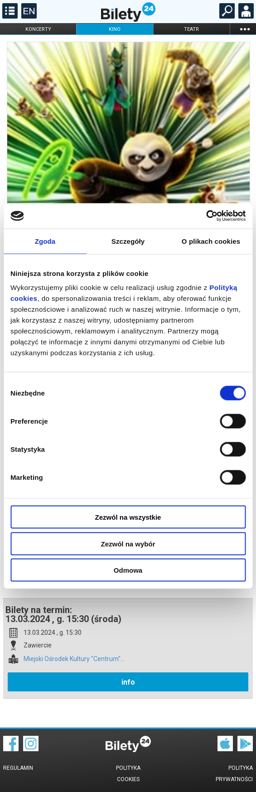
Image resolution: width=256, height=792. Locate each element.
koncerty (38, 29)
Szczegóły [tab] (128, 241)
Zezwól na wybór (128, 543)
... (244, 29)
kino (115, 29)
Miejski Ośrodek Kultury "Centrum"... (74, 659)
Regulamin (18, 768)
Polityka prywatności (234, 773)
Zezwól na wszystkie (128, 517)
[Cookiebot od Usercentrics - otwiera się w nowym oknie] (206, 216)
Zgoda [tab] (45, 241)
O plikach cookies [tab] (211, 241)
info (128, 682)
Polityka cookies (128, 773)
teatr (191, 29)
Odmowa (128, 570)
